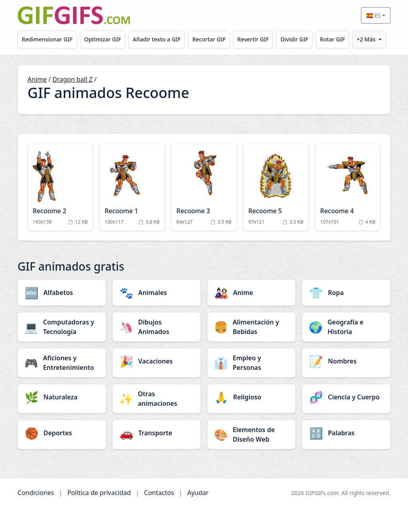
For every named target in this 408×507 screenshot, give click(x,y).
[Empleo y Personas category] (251, 362)
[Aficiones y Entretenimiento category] (62, 362)
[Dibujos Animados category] (156, 326)
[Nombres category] (346, 361)
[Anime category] (251, 292)
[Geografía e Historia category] (346, 326)
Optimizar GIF (102, 39)
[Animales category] (156, 292)
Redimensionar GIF (47, 39)
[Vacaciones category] (156, 361)
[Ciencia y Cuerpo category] (346, 397)
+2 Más (366, 39)
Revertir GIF (253, 39)
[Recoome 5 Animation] (275, 187)
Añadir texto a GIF (156, 39)
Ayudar (198, 492)
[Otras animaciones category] (156, 398)
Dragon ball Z (73, 79)
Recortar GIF (209, 39)
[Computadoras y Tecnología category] (62, 326)
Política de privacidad (99, 492)
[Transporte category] (156, 433)
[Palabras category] (346, 433)
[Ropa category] (346, 292)
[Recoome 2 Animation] (60, 187)
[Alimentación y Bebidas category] (251, 326)
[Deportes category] (62, 433)
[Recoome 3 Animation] (204, 187)
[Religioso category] (251, 397)
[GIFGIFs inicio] (74, 15)
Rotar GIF (332, 39)
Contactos (159, 492)
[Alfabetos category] (62, 292)
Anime (37, 79)
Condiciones (36, 492)
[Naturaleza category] (62, 397)
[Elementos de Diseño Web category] (251, 434)
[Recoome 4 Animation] (348, 187)
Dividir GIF (294, 39)
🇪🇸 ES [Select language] (373, 15)
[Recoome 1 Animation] (132, 187)
